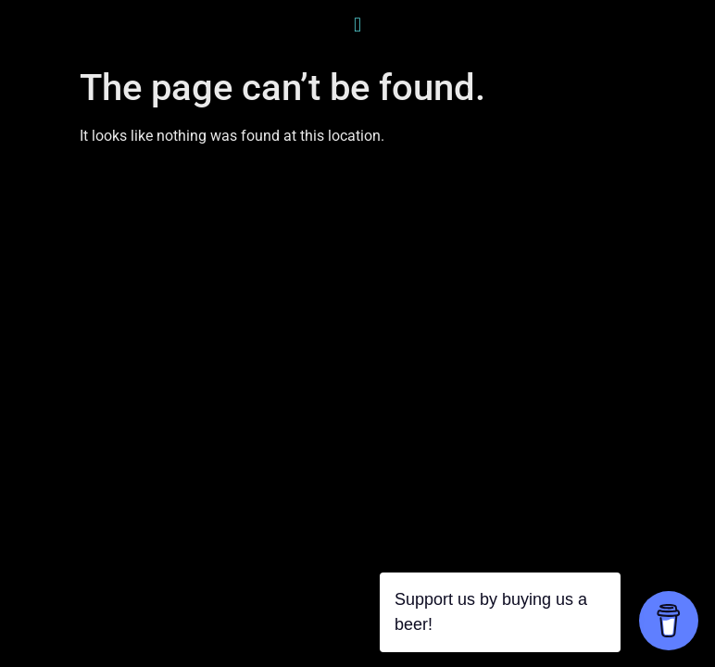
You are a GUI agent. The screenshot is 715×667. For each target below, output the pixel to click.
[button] (357, 24)
